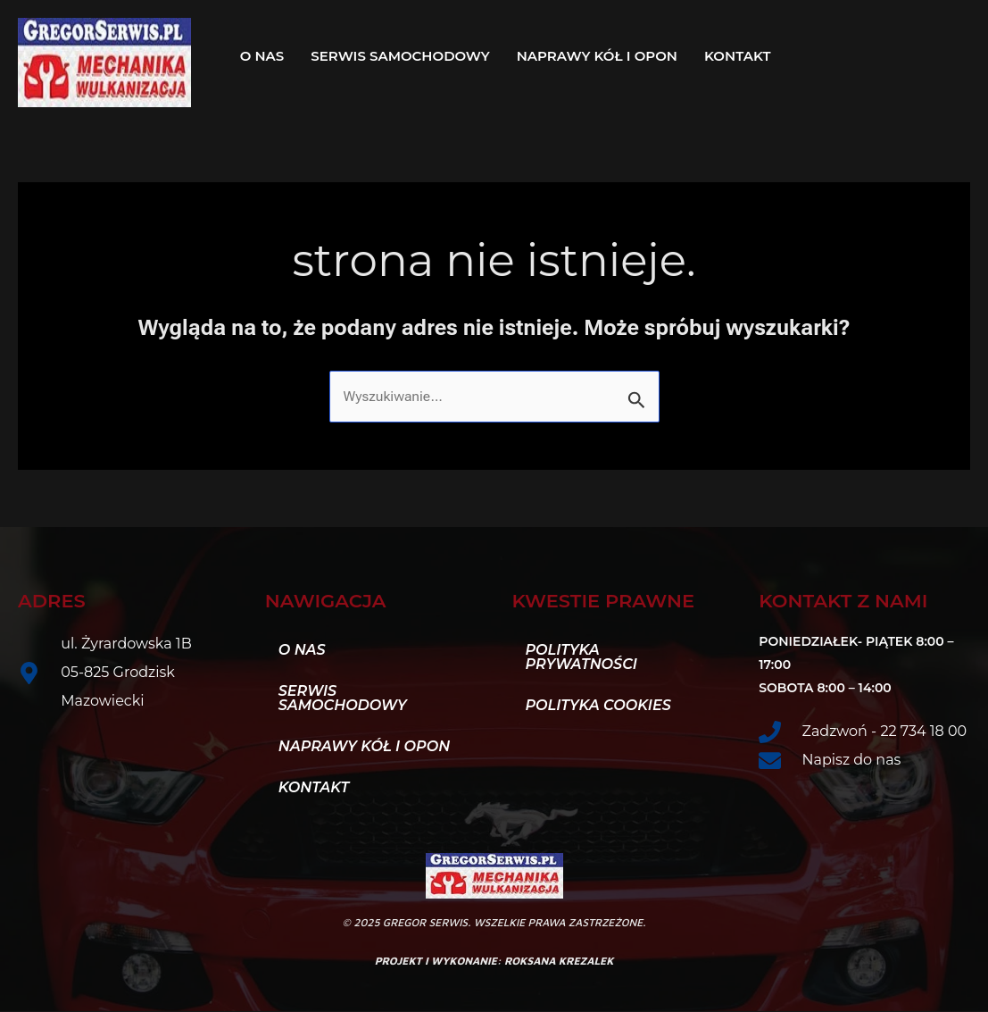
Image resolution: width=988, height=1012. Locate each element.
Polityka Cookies (598, 706)
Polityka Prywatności (581, 657)
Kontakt (737, 55)
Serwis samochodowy (400, 55)
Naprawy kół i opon (597, 55)
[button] (742, 56)
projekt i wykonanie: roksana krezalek (494, 961)
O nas (262, 55)
